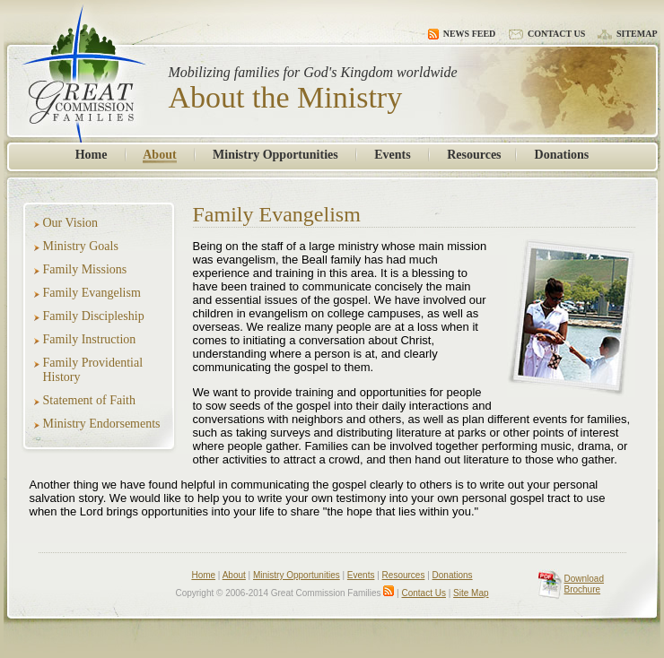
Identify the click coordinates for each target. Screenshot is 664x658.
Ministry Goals (80, 246)
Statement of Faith (89, 400)
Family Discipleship (93, 316)
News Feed (462, 34)
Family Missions (85, 269)
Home (91, 154)
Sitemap (628, 34)
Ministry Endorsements (102, 423)
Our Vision (71, 222)
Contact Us (546, 34)
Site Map (470, 593)
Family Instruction (89, 339)
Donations (562, 154)
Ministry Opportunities (275, 154)
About (159, 154)
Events (392, 154)
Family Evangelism (92, 292)
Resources (474, 154)
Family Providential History (93, 370)
